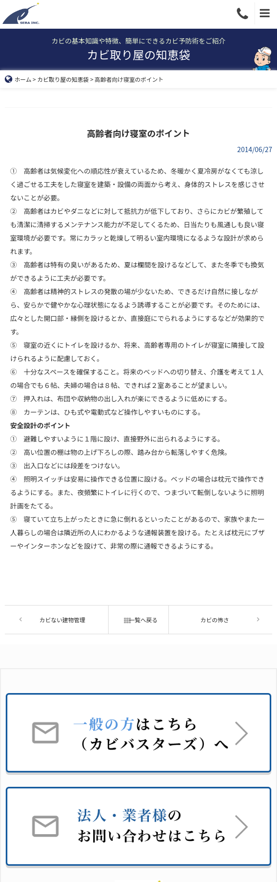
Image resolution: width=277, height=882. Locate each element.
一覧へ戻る (138, 620)
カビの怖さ (214, 620)
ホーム (18, 79)
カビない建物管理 (62, 620)
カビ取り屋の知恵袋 (63, 79)
